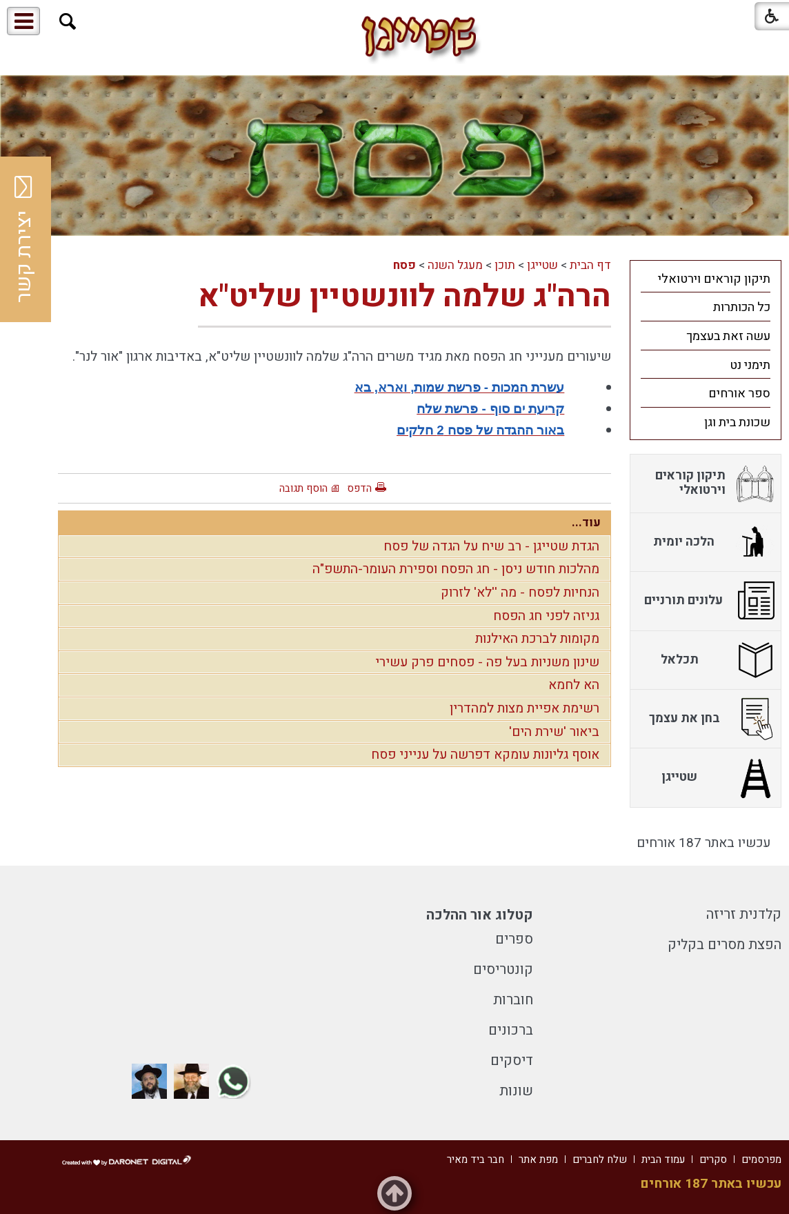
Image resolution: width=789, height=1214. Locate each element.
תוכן (505, 265)
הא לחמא (573, 685)
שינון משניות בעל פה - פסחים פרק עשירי (487, 662)
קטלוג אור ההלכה (479, 915)
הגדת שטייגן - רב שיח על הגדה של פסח (491, 546)
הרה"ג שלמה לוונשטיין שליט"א (404, 296)
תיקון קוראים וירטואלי (714, 279)
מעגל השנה (455, 265)
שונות (516, 1091)
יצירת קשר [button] (24, 239)
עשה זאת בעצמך (728, 336)
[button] (68, 22)
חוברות (513, 1000)
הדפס (359, 488)
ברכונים (510, 1030)
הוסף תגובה (303, 488)
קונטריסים (503, 969)
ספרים (514, 939)
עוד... (586, 522)
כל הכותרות (741, 307)
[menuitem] (705, 278)
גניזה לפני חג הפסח (546, 616)
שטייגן (542, 265)
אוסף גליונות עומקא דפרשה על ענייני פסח (485, 754)
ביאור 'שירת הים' (554, 732)
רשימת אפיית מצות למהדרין (524, 708)
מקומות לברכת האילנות (537, 638)
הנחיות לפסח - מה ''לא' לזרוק (520, 592)
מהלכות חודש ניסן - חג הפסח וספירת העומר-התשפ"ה (455, 569)
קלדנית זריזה (743, 914)
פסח (404, 265)
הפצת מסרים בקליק (724, 945)
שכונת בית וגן (737, 422)
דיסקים (511, 1061)
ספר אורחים (739, 393)
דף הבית (590, 265)
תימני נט (750, 365)
